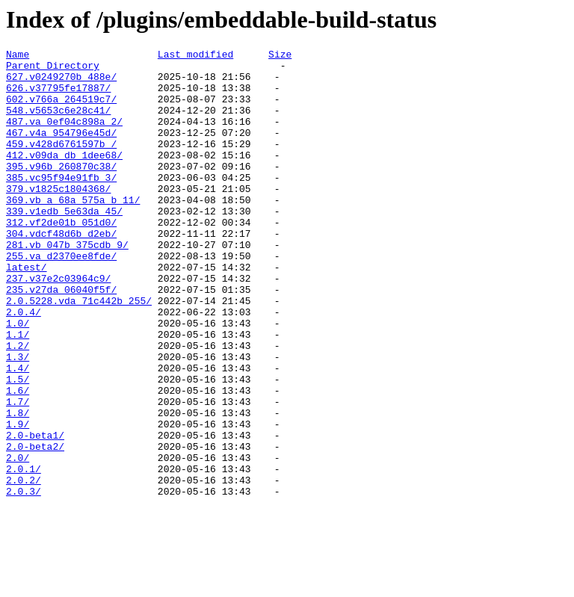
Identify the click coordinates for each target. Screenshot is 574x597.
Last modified (195, 56)
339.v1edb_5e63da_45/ (64, 244)
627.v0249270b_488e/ (61, 83)
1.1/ (17, 392)
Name (17, 56)
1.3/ (17, 419)
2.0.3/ (23, 580)
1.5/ (17, 446)
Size (279, 56)
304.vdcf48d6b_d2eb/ (61, 271)
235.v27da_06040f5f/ (61, 338)
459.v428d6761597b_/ (61, 163)
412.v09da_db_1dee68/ (64, 177)
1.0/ (17, 379)
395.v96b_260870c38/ (61, 190)
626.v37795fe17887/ (58, 96)
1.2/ (17, 405)
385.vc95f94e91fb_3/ (61, 204)
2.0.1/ (23, 553)
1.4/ (17, 432)
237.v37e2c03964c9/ (58, 325)
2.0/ (17, 540)
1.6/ (17, 459)
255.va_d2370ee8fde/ (61, 298)
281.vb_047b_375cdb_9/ (67, 284)
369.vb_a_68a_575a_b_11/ (73, 231)
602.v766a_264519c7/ (61, 110)
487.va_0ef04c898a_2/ (64, 136)
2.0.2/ (23, 567)
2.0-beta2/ (35, 526)
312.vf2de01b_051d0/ (61, 258)
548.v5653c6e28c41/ (58, 123)
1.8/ (17, 486)
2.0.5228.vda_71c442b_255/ (79, 352)
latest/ (26, 311)
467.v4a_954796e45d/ (61, 150)
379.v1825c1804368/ (58, 217)
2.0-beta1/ (35, 513)
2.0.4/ (23, 365)
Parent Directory (52, 69)
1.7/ (17, 473)
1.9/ (17, 500)
